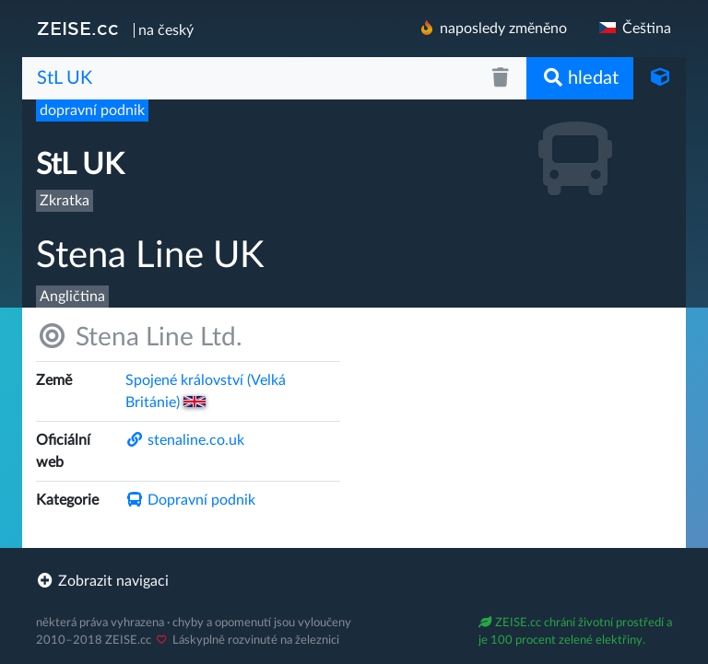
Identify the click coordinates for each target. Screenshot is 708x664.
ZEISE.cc (78, 28)
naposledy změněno (492, 28)
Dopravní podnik (190, 500)
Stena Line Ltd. (139, 336)
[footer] (354, 581)
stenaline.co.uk (184, 440)
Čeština (633, 28)
